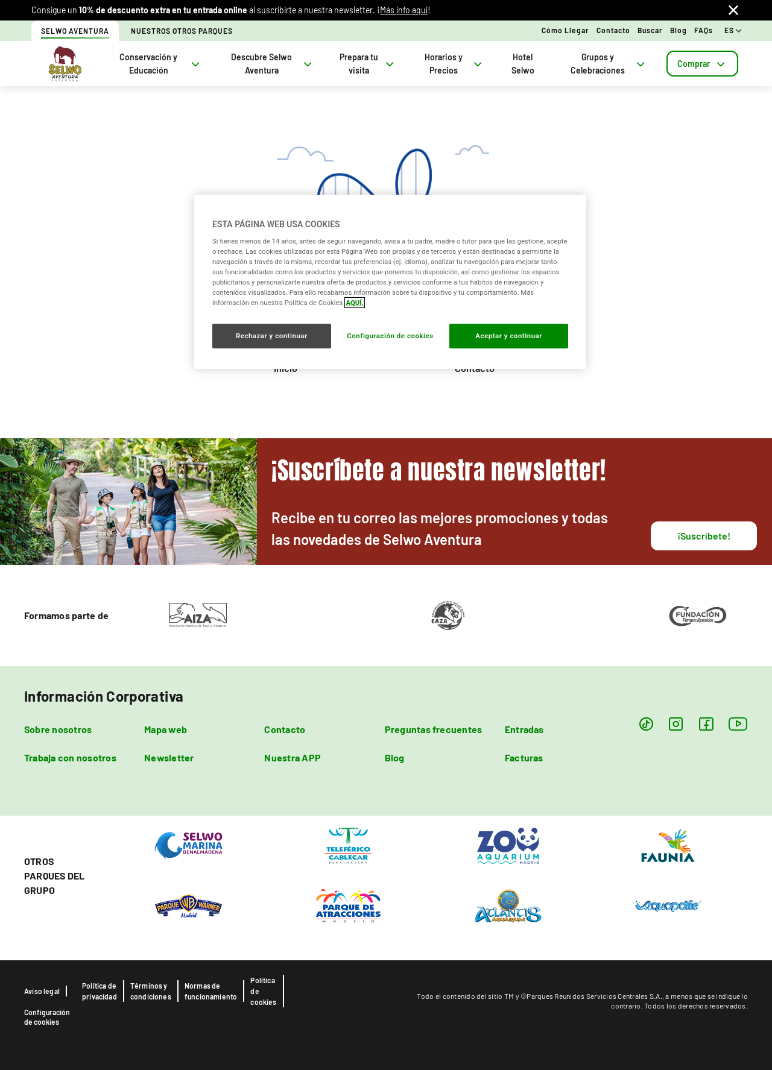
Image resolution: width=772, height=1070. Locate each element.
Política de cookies (263, 991)
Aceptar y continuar (508, 336)
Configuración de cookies (47, 1017)
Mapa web (165, 729)
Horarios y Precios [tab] (454, 63)
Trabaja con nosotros (70, 757)
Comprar (702, 64)
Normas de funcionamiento (211, 991)
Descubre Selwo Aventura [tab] (272, 63)
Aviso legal (42, 991)
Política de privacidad (99, 991)
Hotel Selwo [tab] (522, 63)
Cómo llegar (565, 30)
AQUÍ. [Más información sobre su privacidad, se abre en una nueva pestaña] (355, 302)
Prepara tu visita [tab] (368, 63)
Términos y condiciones (150, 991)
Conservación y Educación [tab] (160, 63)
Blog (678, 30)
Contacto (613, 30)
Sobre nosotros (58, 729)
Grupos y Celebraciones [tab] (609, 63)
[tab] (702, 63)
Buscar (650, 30)
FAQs (703, 30)
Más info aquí (404, 10)
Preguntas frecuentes (433, 729)
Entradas (524, 729)
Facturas (524, 757)
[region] (390, 281)
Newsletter (169, 757)
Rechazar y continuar (272, 336)
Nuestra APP (292, 757)
